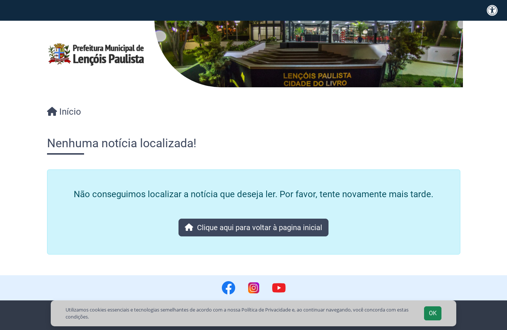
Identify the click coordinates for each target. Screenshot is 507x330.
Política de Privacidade (266, 309)
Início (64, 112)
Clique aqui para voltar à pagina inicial (253, 227)
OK (433, 313)
